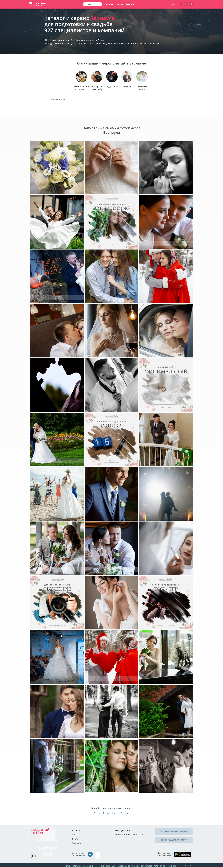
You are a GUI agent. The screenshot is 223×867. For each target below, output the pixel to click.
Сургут (115, 814)
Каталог (76, 831)
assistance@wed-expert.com (109, 855)
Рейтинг (130, 4)
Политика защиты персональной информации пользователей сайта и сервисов (139, 864)
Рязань (106, 814)
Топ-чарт (76, 844)
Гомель (97, 814)
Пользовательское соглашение (84, 864)
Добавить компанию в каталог (129, 835)
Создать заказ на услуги (173, 838)
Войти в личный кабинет (174, 832)
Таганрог (125, 814)
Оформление (56, 101)
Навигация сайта (122, 831)
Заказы (109, 4)
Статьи (119, 4)
